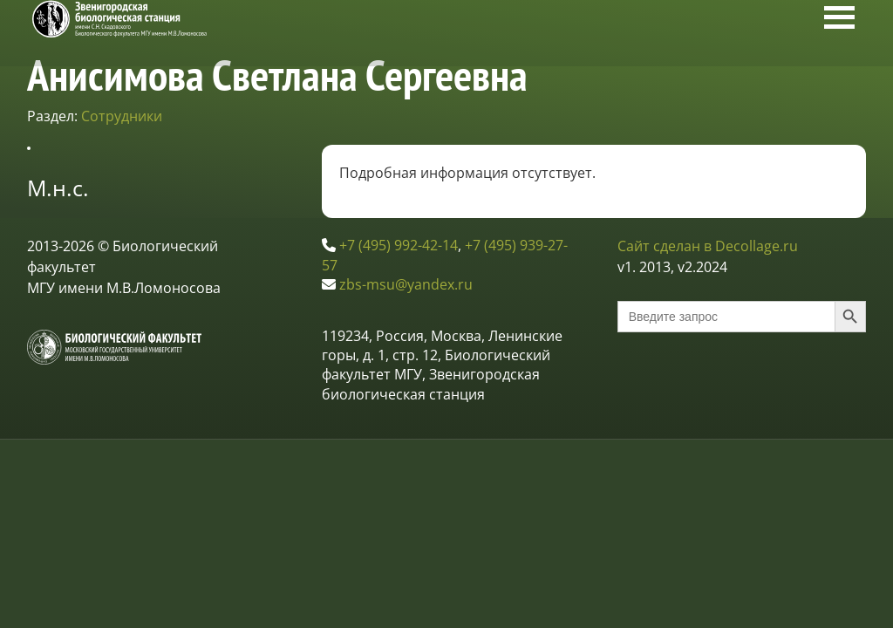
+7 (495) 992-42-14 (398, 245)
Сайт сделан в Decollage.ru (707, 246)
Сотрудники (121, 116)
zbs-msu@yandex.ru (406, 284)
